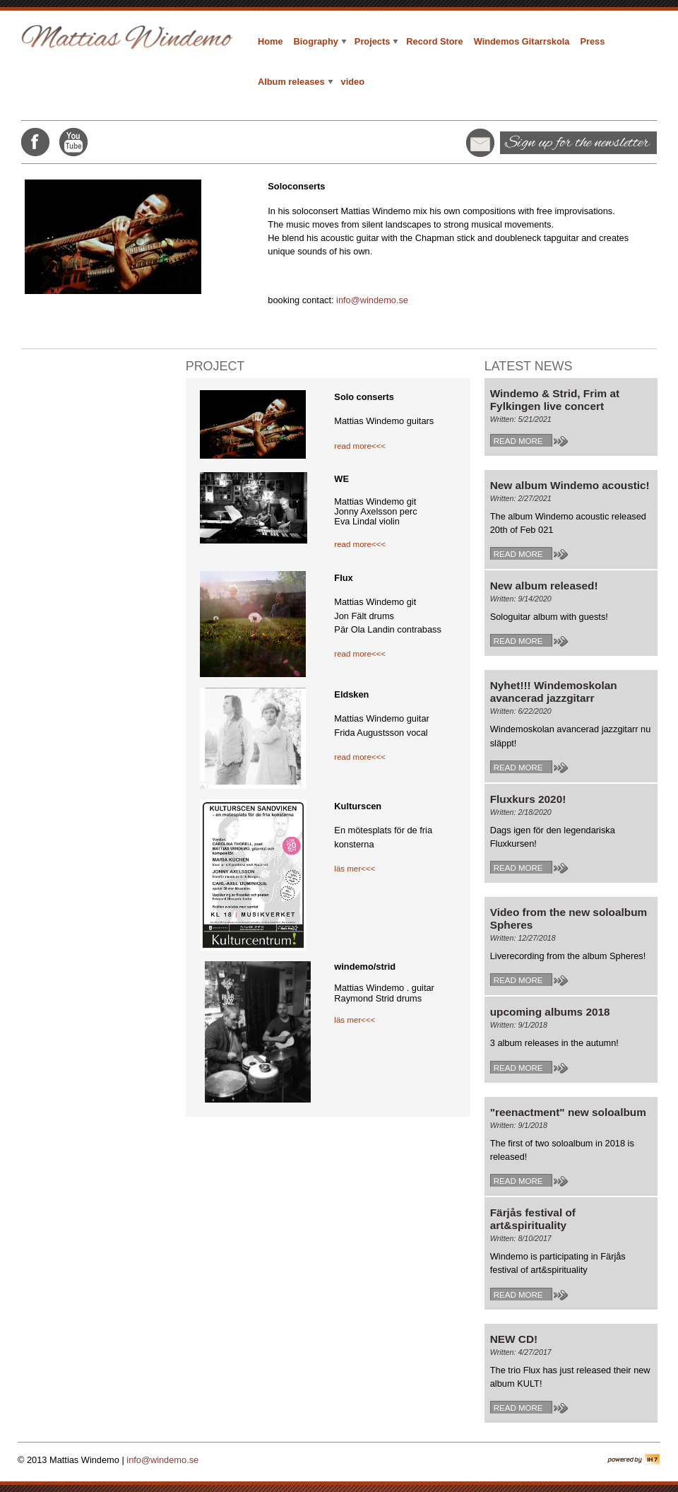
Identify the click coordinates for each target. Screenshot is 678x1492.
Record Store (434, 41)
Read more (518, 441)
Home (270, 41)
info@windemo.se (372, 300)
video (352, 81)
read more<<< (360, 446)
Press (592, 41)
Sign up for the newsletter (577, 142)
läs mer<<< (354, 868)
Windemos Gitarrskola (522, 41)
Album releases (296, 82)
